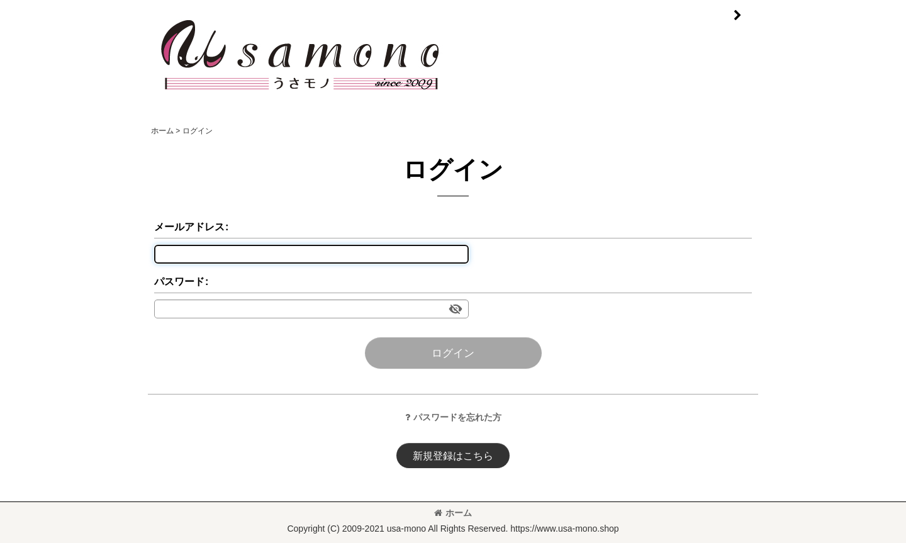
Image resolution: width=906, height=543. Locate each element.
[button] (737, 15)
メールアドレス (189, 226)
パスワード (179, 281)
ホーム (453, 513)
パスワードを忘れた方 (453, 417)
